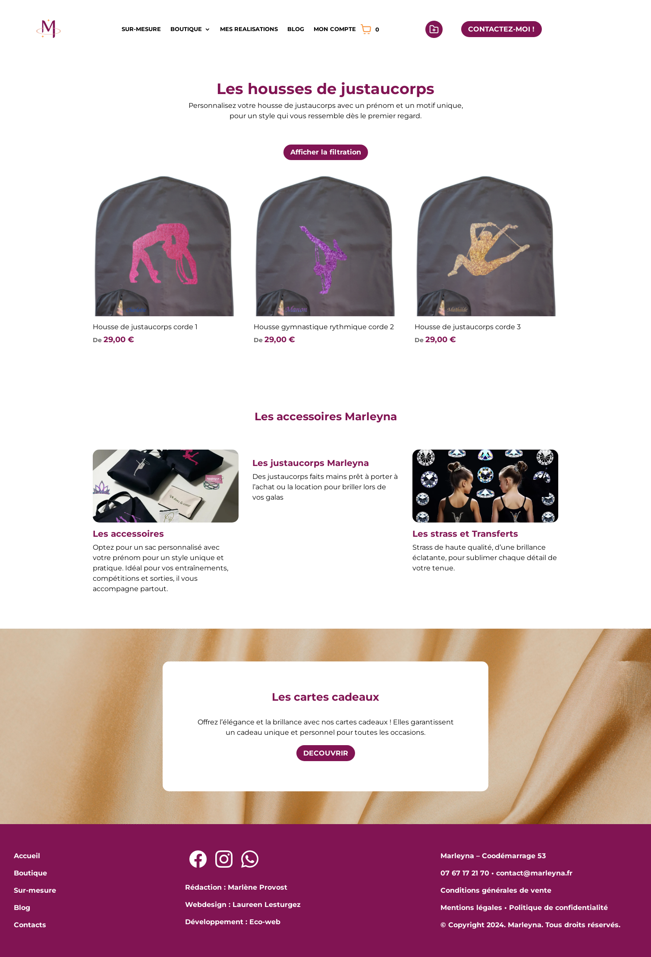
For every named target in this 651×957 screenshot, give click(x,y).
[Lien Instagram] (224, 859)
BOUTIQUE (186, 28)
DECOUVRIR (325, 753)
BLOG (295, 28)
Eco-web (264, 922)
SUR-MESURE (141, 28)
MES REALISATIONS (249, 28)
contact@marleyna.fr (534, 873)
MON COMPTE (335, 28)
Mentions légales (471, 907)
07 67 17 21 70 (464, 873)
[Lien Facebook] (198, 859)
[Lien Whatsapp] (249, 859)
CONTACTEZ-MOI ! (501, 29)
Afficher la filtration (325, 152)
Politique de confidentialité (558, 907)
